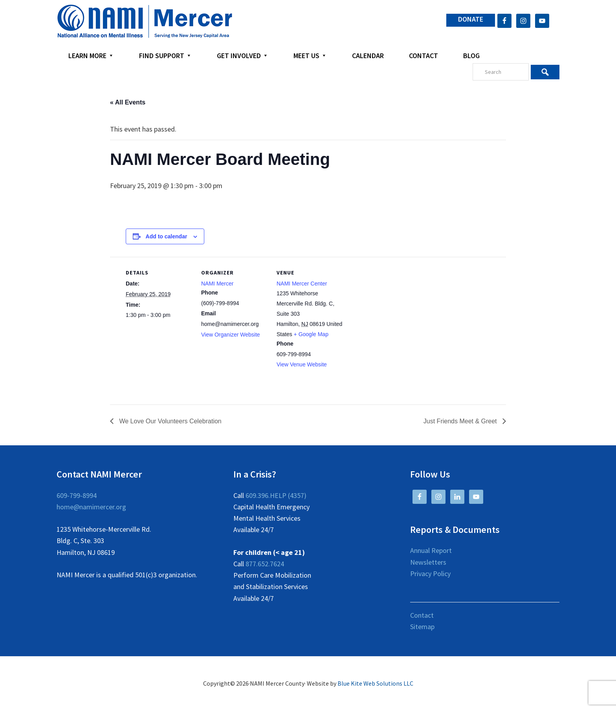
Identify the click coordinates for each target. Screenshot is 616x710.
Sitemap (422, 626)
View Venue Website (302, 364)
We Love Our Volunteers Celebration (169, 421)
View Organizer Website (230, 334)
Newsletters (428, 562)
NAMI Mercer (217, 283)
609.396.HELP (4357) (276, 495)
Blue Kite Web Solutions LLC (375, 683)
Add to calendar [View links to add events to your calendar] (166, 236)
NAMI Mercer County (145, 21)
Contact (422, 615)
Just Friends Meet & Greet (461, 421)
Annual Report (431, 550)
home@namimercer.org (91, 506)
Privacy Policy (430, 573)
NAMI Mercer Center (302, 283)
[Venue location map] (393, 310)
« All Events (127, 102)
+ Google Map (311, 334)
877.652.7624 (265, 563)
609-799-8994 (77, 495)
